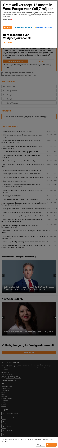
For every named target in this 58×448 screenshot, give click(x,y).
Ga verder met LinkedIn (23, 27)
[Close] (54, 4)
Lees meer (4, 441)
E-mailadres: (7, 19)
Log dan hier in (9, 42)
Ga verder (7, 27)
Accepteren (51, 445)
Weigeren (40, 445)
